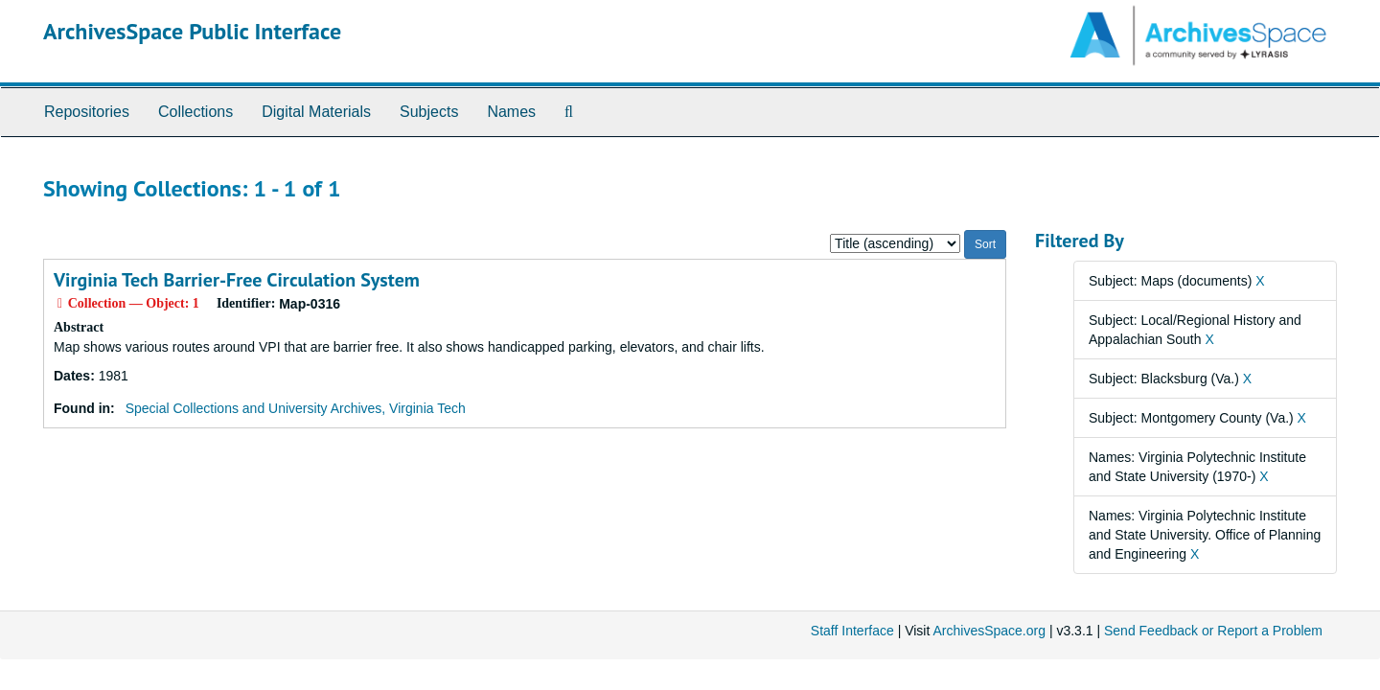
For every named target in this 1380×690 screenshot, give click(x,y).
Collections (195, 112)
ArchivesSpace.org (989, 630)
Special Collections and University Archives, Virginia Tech (296, 408)
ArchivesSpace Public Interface (192, 31)
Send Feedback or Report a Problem (1213, 630)
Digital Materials (316, 112)
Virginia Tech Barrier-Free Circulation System (237, 279)
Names (511, 112)
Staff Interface (852, 630)
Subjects (429, 112)
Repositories (86, 112)
